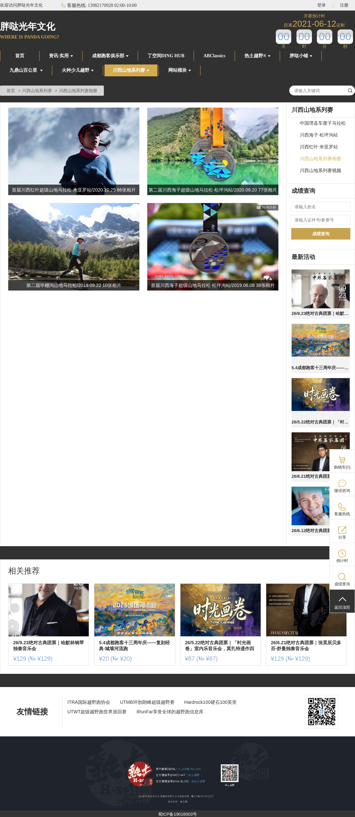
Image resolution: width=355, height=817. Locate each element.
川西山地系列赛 (131, 70)
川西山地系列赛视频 (320, 170)
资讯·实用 (61, 55)
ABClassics (214, 55)
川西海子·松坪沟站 (319, 135)
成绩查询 (320, 233)
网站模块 (179, 70)
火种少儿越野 (78, 70)
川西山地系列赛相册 (320, 158)
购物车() (342, 467)
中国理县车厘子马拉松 (323, 123)
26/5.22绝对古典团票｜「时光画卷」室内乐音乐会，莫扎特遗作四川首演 (321, 422)
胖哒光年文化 (27, 26)
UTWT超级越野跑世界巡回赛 (97, 711)
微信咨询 (342, 490)
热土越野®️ (258, 55)
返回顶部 (342, 607)
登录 (321, 5)
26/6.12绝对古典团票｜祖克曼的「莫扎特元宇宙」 (321, 530)
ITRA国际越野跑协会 (88, 702)
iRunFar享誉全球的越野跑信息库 (169, 711)
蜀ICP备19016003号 (177, 814)
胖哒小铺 (301, 55)
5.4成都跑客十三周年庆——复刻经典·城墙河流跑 (321, 367)
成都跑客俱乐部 (110, 55)
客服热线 (342, 514)
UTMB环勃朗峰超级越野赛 (147, 702)
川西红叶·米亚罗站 (319, 146)
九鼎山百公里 (26, 70)
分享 (342, 537)
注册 (344, 5)
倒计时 (342, 560)
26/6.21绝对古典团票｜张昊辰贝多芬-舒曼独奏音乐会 (321, 476)
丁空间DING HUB (166, 55)
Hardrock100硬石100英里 (210, 702)
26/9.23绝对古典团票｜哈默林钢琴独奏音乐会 (321, 313)
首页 (19, 55)
